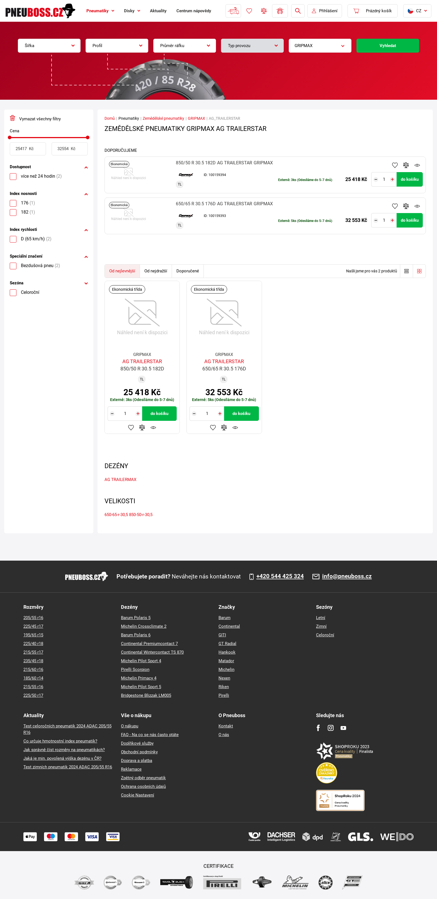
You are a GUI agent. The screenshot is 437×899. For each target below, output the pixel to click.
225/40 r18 (33, 643)
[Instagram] (331, 728)
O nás (224, 734)
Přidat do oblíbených (395, 165)
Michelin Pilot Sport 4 (141, 660)
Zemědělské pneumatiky (163, 118)
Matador (226, 660)
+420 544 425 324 (280, 576)
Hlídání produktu (417, 165)
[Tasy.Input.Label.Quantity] (384, 179)
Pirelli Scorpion (135, 669)
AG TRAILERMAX (120, 479)
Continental (229, 626)
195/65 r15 (33, 634)
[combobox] (49, 46)
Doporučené (187, 270)
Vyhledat (388, 45)
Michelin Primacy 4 (138, 678)
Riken (224, 686)
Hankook (227, 652)
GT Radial (227, 643)
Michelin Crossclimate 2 (143, 626)
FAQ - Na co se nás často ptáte (150, 734)
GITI (222, 634)
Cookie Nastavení (137, 795)
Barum (224, 617)
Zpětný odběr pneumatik (143, 777)
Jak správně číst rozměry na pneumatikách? (64, 749)
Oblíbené (249, 11)
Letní (320, 617)
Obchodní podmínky (139, 751)
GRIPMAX (196, 118)
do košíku (410, 179)
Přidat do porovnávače (406, 165)
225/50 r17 (33, 695)
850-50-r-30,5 (140, 514)
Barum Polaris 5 (135, 617)
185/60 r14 (33, 678)
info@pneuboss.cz (347, 576)
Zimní (321, 626)
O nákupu (129, 726)
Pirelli (224, 695)
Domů (110, 118)
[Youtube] (343, 728)
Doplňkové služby (137, 743)
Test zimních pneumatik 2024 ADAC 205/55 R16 (67, 766)
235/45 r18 (33, 660)
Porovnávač (264, 11)
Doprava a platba (136, 760)
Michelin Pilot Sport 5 (141, 686)
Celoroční (325, 634)
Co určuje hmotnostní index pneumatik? (60, 741)
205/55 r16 (33, 617)
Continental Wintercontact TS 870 (152, 652)
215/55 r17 (33, 652)
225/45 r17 (33, 626)
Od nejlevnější (122, 270)
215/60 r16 (33, 669)
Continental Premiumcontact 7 (149, 643)
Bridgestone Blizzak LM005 (146, 695)
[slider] (9, 137)
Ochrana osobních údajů (143, 786)
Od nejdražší (155, 270)
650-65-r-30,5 (116, 514)
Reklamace (131, 769)
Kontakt (226, 726)
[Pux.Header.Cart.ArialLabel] (373, 11)
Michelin (226, 669)
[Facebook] (318, 728)
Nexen (224, 678)
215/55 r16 (33, 686)
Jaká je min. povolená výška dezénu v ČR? (62, 758)
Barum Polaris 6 (135, 634)
